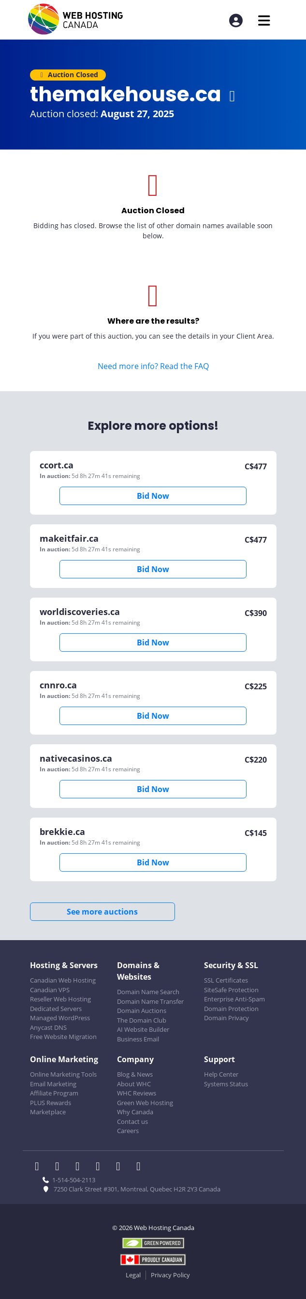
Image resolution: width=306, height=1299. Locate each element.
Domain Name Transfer (150, 1001)
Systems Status (226, 1084)
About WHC (134, 1084)
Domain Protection (231, 1008)
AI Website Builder (143, 1029)
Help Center (221, 1074)
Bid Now (153, 496)
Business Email (138, 1039)
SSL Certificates (226, 980)
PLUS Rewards (50, 1102)
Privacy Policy (170, 1275)
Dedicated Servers (56, 1008)
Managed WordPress (60, 1017)
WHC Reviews (136, 1093)
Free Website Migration (63, 1036)
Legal (133, 1275)
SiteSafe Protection (231, 989)
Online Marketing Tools (63, 1074)
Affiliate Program (54, 1093)
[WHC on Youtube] (121, 1167)
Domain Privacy (226, 1017)
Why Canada (135, 1112)
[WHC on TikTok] (140, 1167)
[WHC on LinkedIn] (81, 1167)
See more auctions (102, 911)
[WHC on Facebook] (40, 1167)
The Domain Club (141, 1020)
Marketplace (48, 1112)
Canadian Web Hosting (63, 980)
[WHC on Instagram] (101, 1167)
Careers (128, 1130)
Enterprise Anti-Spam (234, 999)
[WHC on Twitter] (60, 1167)
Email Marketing (53, 1084)
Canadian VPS (50, 989)
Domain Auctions (141, 1010)
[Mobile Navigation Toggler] (264, 20)
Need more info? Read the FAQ (153, 366)
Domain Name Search (148, 991)
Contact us (132, 1121)
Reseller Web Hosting (60, 999)
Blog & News (135, 1074)
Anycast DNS (48, 1027)
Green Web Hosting (145, 1102)
